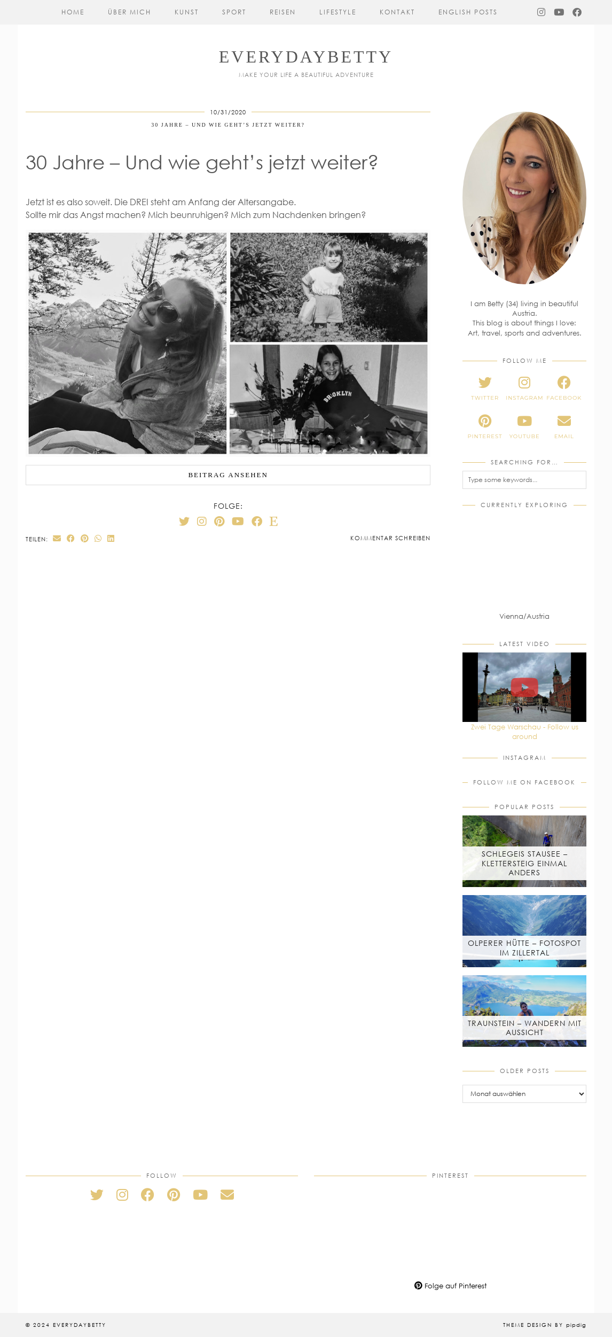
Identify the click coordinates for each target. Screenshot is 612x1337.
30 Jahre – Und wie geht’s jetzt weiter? (228, 125)
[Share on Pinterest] (85, 538)
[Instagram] (541, 12)
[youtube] (524, 427)
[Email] (227, 1194)
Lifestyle (337, 12)
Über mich (129, 12)
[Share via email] (57, 538)
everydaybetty (306, 56)
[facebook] (564, 388)
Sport (234, 12)
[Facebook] (577, 12)
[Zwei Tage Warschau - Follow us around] (524, 687)
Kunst (187, 12)
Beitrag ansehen (228, 475)
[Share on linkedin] (111, 538)
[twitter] (485, 388)
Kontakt (397, 12)
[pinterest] (485, 427)
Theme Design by (544, 1325)
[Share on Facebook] (71, 538)
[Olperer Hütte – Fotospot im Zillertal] (524, 931)
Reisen (283, 12)
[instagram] (524, 388)
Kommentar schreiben (390, 537)
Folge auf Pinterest (450, 1285)
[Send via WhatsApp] (98, 538)
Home (72, 12)
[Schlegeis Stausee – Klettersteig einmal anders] (524, 851)
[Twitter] (184, 521)
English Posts (468, 12)
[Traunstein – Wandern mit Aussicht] (524, 1011)
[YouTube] (559, 12)
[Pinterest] (219, 521)
